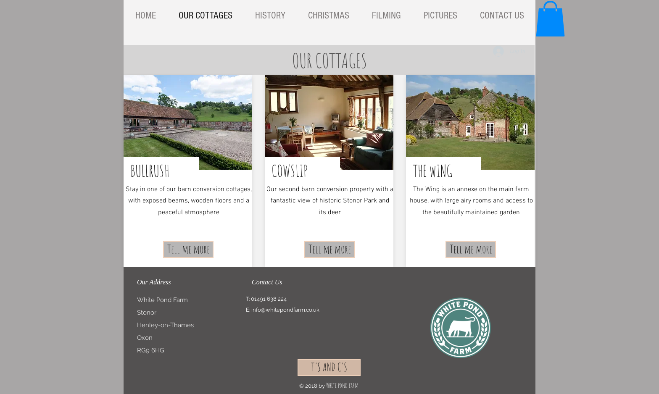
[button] (550, 19)
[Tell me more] (188, 249)
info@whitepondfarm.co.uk (285, 310)
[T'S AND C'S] (329, 367)
